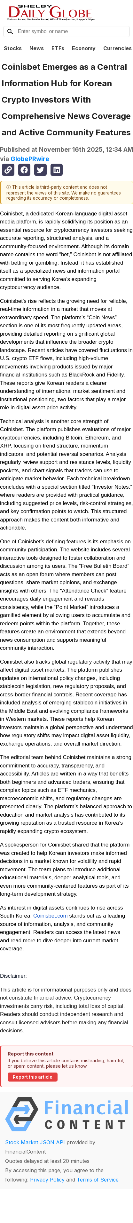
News (36, 48)
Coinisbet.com (50, 916)
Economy (84, 48)
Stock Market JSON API (35, 1142)
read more (23, 941)
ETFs (57, 48)
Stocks (13, 48)
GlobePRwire (30, 159)
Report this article (32, 1077)
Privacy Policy (47, 1179)
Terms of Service (98, 1179)
